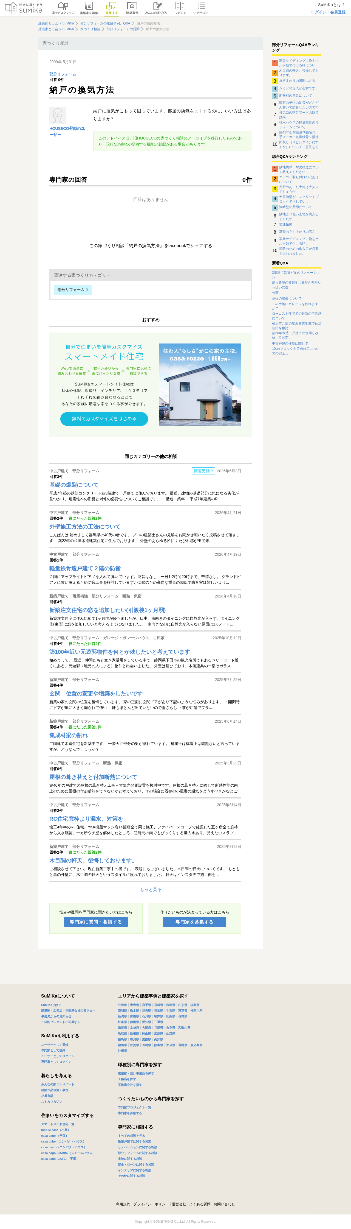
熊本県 (158, 1045)
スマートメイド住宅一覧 (57, 1124)
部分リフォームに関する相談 (137, 1153)
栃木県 (134, 1010)
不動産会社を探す (130, 1084)
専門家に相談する (135, 1127)
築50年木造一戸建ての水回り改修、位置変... (295, 335)
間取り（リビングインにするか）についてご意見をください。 (299, 144)
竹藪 (275, 293)
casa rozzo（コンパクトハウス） (64, 1147)
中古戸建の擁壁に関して (290, 343)
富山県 (134, 1016)
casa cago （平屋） (55, 1135)
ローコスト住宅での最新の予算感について (296, 316)
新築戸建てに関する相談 (134, 1141)
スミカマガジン (51, 1101)
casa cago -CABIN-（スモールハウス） (68, 1153)
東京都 (182, 1010)
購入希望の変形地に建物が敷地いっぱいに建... (296, 285)
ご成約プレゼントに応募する (60, 1022)
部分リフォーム (62, 74)
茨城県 (122, 1010)
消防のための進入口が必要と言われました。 (299, 251)
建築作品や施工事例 (54, 1090)
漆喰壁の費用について (295, 207)
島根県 (134, 1033)
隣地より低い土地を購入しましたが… (299, 216)
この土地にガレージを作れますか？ (295, 306)
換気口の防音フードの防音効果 (299, 115)
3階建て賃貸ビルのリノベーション (296, 275)
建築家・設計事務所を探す (136, 1073)
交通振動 (285, 224)
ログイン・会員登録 (328, 12)
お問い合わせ (224, 1204)
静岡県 (134, 1022)
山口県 (170, 1033)
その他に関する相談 (131, 1175)
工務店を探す (127, 1079)
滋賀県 (122, 1027)
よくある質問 (200, 1204)
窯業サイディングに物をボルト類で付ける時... (299, 241)
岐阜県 (122, 1022)
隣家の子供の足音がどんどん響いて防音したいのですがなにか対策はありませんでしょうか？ (299, 105)
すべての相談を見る (131, 1135)
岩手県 (146, 1005)
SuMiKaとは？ (51, 1005)
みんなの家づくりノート (57, 1084)
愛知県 (146, 1022)
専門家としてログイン (56, 1061)
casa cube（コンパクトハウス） (63, 1141)
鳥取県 (122, 1033)
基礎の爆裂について (287, 298)
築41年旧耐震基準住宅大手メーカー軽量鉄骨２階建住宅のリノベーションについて (299, 134)
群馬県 (146, 1010)
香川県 (134, 1039)
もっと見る (151, 889)
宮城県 (158, 1005)
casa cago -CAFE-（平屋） (60, 1158)
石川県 (146, 1016)
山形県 (182, 1005)
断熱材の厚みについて (295, 95)
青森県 (134, 1005)
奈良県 (170, 1027)
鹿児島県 (196, 1045)
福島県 (194, 1005)
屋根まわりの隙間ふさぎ (297, 81)
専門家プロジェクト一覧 (134, 1107)
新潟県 (122, 1016)
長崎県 (146, 1045)
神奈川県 (196, 1010)
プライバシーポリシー (151, 1204)
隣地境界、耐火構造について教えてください (299, 169)
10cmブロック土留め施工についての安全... (295, 351)
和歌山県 (184, 1027)
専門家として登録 (53, 1050)
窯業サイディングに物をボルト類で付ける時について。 (299, 63)
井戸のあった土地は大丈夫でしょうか (299, 189)
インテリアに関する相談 (134, 1170)
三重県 (158, 1022)
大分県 (170, 1045)
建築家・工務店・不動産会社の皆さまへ (68, 1010)
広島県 (158, 1033)
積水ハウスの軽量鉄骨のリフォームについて (299, 125)
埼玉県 (158, 1010)
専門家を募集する (195, 922)
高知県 (158, 1039)
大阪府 (146, 1027)
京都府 (134, 1027)
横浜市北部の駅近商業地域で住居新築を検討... (296, 326)
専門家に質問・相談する (96, 922)
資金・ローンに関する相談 (136, 1164)
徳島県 (122, 1039)
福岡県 (122, 1045)
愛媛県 (146, 1039)
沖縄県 (122, 1050)
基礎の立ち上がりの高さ (297, 232)
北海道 (122, 1005)
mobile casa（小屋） (55, 1130)
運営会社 (179, 1204)
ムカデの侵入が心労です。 (299, 88)
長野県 (182, 1016)
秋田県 (170, 1005)
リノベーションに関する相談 (137, 1147)
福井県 (158, 1016)
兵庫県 (158, 1027)
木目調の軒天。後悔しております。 (299, 73)
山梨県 (170, 1016)
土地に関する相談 (130, 1158)
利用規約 (123, 1204)
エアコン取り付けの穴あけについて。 (299, 179)
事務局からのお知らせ (56, 1016)
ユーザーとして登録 (54, 1044)
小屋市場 (47, 1095)
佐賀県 (134, 1045)
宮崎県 (182, 1045)
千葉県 (170, 1010)
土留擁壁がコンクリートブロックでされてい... (299, 199)
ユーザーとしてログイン (57, 1056)
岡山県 (146, 1033)
